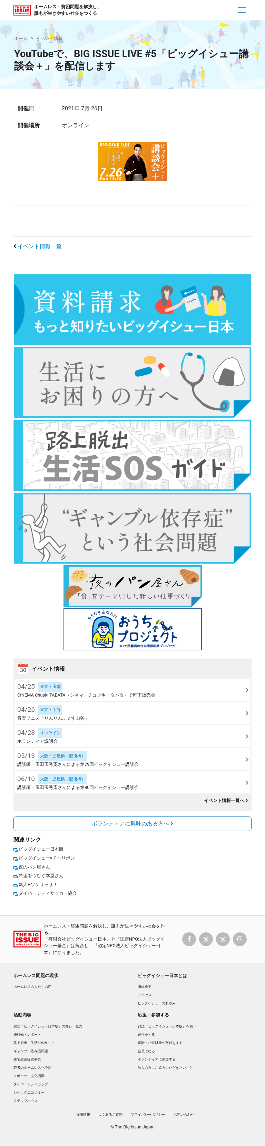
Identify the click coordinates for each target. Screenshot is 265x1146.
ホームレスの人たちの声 (32, 986)
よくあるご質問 (110, 1114)
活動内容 (22, 1014)
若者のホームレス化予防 (32, 1067)
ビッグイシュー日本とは (162, 975)
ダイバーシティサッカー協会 (48, 893)
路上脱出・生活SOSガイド (33, 1043)
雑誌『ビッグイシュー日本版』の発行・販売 (47, 1026)
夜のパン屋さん (34, 867)
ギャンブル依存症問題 (30, 1051)
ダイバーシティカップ (30, 1084)
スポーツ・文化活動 (29, 1076)
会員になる (146, 1051)
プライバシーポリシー (148, 1114)
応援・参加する (153, 1014)
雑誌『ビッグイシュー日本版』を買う (167, 1026)
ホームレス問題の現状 (35, 975)
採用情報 (83, 1114)
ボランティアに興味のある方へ (132, 823)
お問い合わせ (184, 1114)
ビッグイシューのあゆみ (157, 1003)
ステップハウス (25, 1101)
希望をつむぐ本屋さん (41, 875)
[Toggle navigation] (242, 10)
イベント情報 (49, 38)
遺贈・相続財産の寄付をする (160, 1043)
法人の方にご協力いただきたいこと (165, 1067)
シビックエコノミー (29, 1092)
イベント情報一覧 (40, 246)
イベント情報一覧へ (226, 800)
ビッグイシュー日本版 (41, 849)
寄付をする (146, 1034)
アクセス (144, 995)
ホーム (21, 38)
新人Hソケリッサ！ (38, 884)
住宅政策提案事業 (27, 1059)
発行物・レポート (27, 1034)
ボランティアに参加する (157, 1059)
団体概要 (144, 986)
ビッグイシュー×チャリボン (47, 858)
